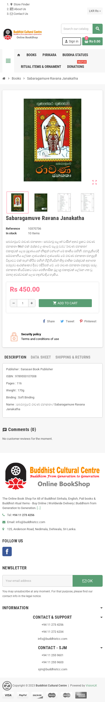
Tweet (67, 321)
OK (87, 581)
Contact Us (19, 13)
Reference (13, 228)
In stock (11, 233)
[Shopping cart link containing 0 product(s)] (92, 41)
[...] (38, 508)
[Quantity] (22, 303)
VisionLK (91, 685)
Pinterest (88, 321)
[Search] (81, 29)
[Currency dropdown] (95, 11)
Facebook (7, 551)
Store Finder (20, 4)
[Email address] (37, 581)
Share (49, 321)
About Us (18, 9)
